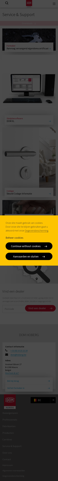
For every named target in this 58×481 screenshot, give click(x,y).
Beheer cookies (14, 237)
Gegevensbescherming (36, 230)
